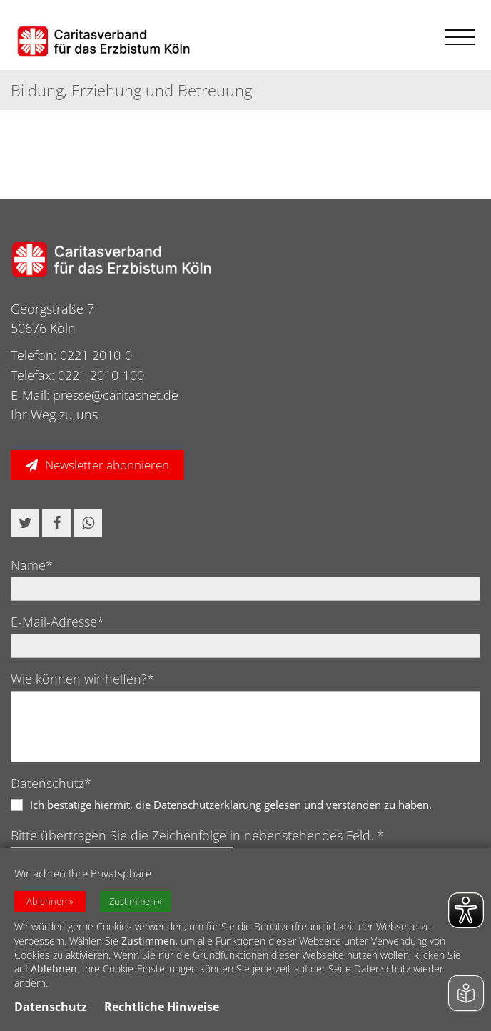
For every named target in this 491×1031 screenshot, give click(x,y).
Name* (32, 565)
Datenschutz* (51, 783)
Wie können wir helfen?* (82, 678)
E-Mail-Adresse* (57, 621)
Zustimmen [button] (132, 903)
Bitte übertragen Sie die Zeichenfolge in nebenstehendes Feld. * (197, 835)
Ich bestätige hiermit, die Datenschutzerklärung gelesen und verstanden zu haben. (231, 804)
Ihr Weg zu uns (54, 414)
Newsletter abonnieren (107, 465)
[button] (25, 523)
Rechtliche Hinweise (161, 1008)
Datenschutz (50, 1008)
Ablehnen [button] (46, 903)
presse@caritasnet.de (115, 395)
